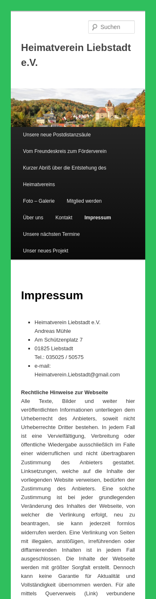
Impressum (97, 218)
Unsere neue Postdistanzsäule (57, 135)
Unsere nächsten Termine (51, 234)
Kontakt (63, 218)
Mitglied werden (84, 201)
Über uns (33, 218)
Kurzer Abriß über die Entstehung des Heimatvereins (64, 176)
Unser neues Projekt (45, 251)
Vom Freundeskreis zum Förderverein (64, 151)
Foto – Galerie (38, 201)
